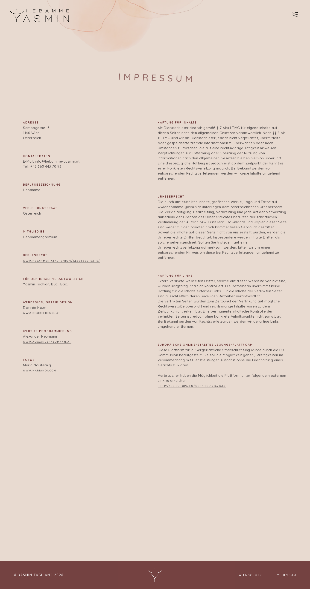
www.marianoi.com (39, 370)
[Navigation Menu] (296, 16)
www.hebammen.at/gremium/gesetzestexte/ (61, 260)
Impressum (286, 575)
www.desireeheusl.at (41, 313)
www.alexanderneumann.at (47, 341)
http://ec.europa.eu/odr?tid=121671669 (192, 386)
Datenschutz (249, 575)
